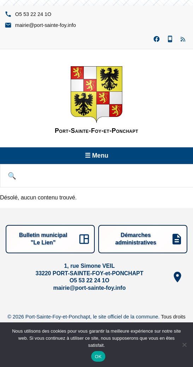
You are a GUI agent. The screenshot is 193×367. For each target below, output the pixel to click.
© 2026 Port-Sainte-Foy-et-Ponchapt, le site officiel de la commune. (84, 317)
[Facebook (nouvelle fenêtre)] (156, 39)
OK (98, 356)
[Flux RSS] (183, 39)
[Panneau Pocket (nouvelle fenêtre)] (170, 39)
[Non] (184, 344)
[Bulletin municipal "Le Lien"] (50, 239)
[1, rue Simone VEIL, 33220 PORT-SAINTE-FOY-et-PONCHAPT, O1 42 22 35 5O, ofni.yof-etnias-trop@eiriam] (96, 277)
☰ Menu (97, 155)
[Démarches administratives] (142, 239)
